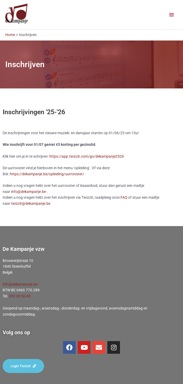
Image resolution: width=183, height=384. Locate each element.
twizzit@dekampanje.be (30, 203)
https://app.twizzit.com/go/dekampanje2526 (86, 156)
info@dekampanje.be (28, 191)
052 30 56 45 (19, 296)
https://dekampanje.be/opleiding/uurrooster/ (47, 174)
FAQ (124, 197)
